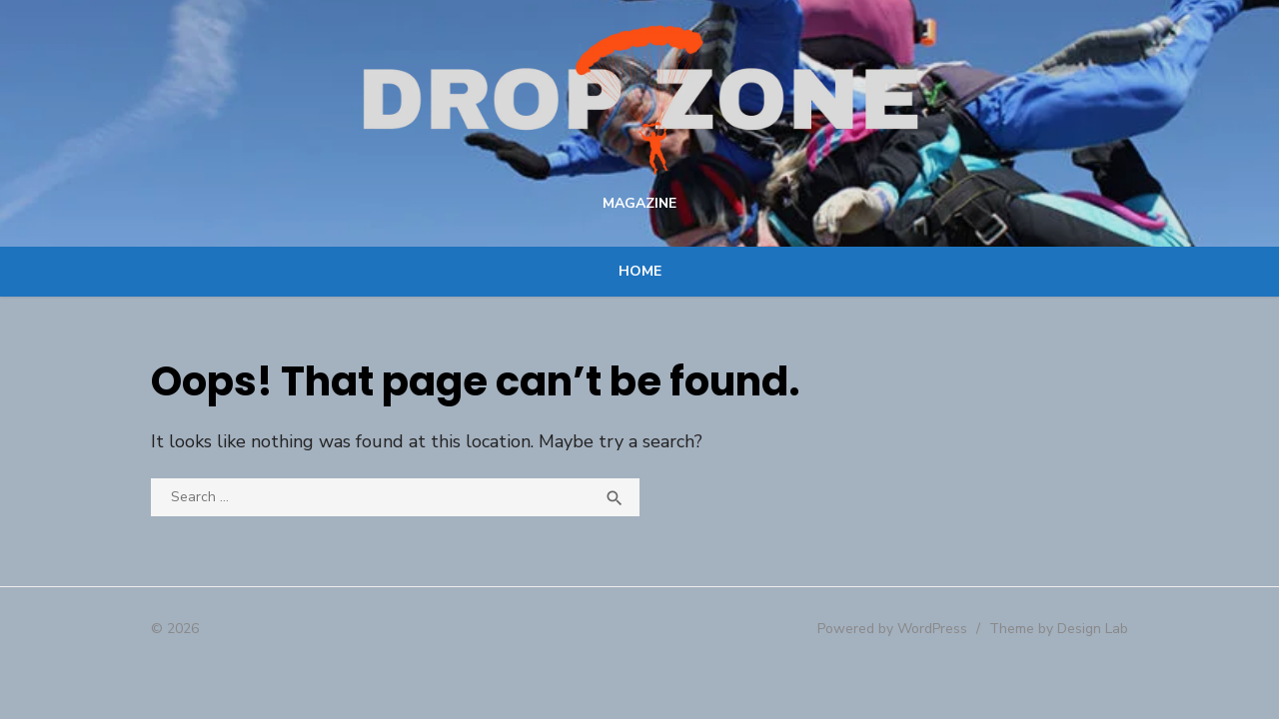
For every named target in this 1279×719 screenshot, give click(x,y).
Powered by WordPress (893, 635)
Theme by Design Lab (1059, 635)
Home (640, 278)
